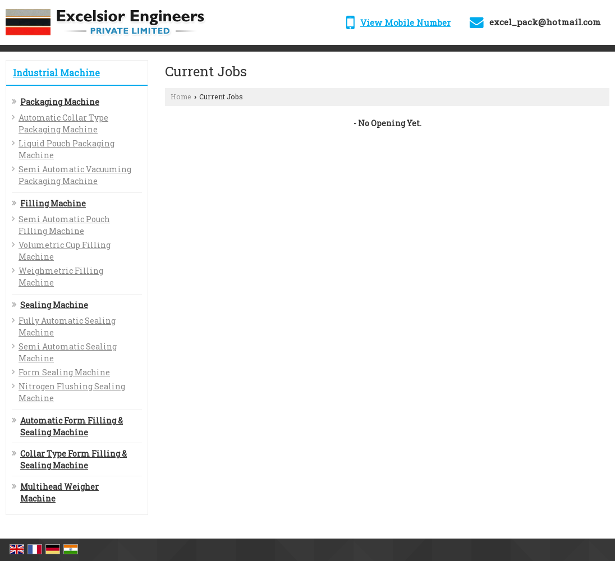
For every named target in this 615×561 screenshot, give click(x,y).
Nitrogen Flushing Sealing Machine (72, 392)
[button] (405, 22)
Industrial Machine (56, 73)
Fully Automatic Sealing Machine (67, 326)
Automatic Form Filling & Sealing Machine (71, 426)
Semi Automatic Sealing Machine (68, 352)
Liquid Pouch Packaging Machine (66, 149)
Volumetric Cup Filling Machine (65, 251)
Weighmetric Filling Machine (61, 276)
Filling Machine (53, 203)
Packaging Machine (59, 101)
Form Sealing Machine (64, 372)
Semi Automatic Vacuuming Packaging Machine (75, 175)
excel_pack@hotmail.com (545, 21)
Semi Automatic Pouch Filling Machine (64, 225)
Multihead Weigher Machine (59, 492)
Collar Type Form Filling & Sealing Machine (73, 459)
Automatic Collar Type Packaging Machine (63, 123)
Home (181, 96)
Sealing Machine (54, 305)
